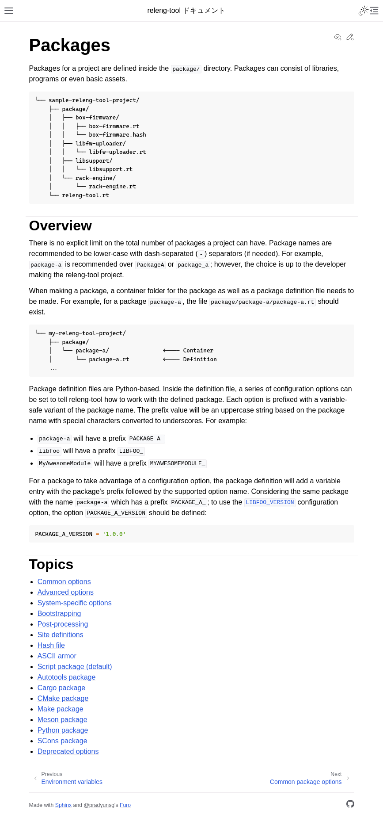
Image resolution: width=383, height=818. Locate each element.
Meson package (62, 719)
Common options (64, 581)
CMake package (63, 698)
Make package (60, 709)
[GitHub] (350, 805)
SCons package (62, 741)
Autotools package (67, 677)
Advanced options (66, 592)
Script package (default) (75, 666)
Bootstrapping (59, 613)
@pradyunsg (98, 805)
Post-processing (63, 624)
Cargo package (62, 688)
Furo (125, 805)
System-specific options (75, 603)
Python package (63, 730)
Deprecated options (68, 751)
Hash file (51, 645)
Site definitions (60, 634)
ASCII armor (57, 656)
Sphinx (63, 805)
